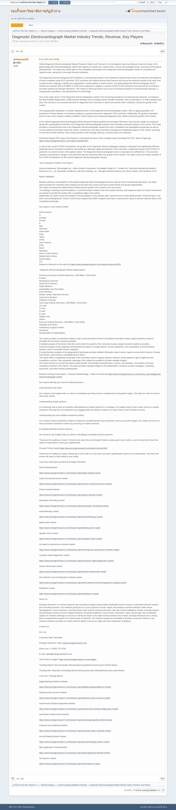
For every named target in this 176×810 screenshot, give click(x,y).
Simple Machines (29, 807)
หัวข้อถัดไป (159, 44)
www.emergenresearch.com (75, 643)
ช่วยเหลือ (143, 807)
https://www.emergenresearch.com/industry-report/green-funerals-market (70, 495)
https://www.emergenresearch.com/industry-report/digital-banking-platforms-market (75, 687)
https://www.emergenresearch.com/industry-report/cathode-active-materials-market (75, 731)
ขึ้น (13, 779)
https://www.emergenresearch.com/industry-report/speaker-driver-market (70, 539)
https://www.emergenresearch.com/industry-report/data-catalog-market (69, 473)
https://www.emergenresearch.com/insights (77, 659)
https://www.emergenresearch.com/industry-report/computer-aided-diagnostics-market (76, 561)
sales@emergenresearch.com (59, 654)
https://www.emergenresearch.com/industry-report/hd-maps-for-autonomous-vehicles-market (79, 550)
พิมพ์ (162, 51)
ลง (12, 51)
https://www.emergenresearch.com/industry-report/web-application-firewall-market (74, 753)
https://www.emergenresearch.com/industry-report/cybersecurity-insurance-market (74, 698)
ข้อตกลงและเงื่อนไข (155, 807)
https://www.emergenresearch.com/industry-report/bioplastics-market (69, 594)
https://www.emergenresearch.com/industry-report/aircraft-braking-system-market (74, 742)
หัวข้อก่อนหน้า (146, 44)
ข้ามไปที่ (127, 790)
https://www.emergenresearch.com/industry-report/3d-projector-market (69, 764)
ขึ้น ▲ (165, 807)
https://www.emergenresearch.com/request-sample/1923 (63, 141)
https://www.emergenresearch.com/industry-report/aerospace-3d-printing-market (74, 506)
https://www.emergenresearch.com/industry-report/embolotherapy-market (71, 517)
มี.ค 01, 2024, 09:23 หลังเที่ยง (49, 59)
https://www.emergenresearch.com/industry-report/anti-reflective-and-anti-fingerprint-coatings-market (82, 583)
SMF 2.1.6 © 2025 (15, 807)
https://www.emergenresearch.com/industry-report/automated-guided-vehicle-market (75, 720)
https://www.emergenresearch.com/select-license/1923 (83, 448)
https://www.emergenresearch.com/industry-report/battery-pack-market (69, 528)
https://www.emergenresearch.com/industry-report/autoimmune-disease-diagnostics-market (78, 709)
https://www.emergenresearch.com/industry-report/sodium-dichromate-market (72, 572)
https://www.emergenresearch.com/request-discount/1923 (96, 264)
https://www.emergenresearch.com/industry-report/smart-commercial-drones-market (75, 484)
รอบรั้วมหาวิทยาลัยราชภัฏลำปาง (35, 11)
